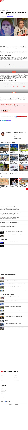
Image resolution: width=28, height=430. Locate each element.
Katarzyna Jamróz (4, 16)
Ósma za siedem (3, 391)
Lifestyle (2, 387)
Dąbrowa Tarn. (2, 379)
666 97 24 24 (8, 110)
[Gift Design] (12, 401)
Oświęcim (15, 377)
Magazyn (2, 386)
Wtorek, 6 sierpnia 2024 (21, 86)
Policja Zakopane (14, 86)
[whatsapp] (5, 120)
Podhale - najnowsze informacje (8, 142)
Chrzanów (2, 378)
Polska (2, 229)
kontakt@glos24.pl (5, 111)
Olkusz (15, 376)
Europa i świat (4, 239)
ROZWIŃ (14, 92)
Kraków (2, 375)
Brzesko (2, 377)
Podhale (15, 378)
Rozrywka (3, 176)
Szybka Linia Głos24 (3, 390)
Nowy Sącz (15, 375)
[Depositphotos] (9, 401)
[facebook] (0, 120)
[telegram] (4, 120)
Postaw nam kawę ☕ (9, 16)
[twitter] (2, 120)
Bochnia (2, 376)
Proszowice (15, 379)
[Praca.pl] (2, 401)
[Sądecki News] (5, 401)
